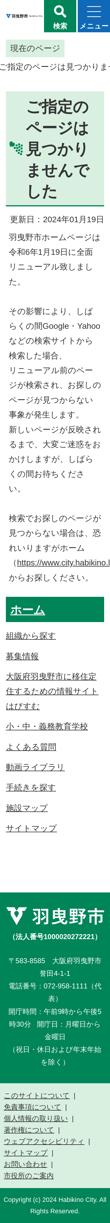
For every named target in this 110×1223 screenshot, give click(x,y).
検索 (60, 26)
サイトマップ (31, 828)
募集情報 (22, 656)
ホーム (27, 610)
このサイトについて (37, 1095)
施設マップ (27, 808)
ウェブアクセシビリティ (44, 1141)
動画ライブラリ (35, 767)
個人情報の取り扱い (36, 1118)
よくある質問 (31, 747)
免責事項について (32, 1107)
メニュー (94, 26)
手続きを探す (31, 787)
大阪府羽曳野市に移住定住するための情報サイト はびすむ (52, 691)
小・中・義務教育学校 (47, 726)
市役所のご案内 (29, 1175)
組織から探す (31, 635)
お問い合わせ (25, 1164)
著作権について (29, 1129)
